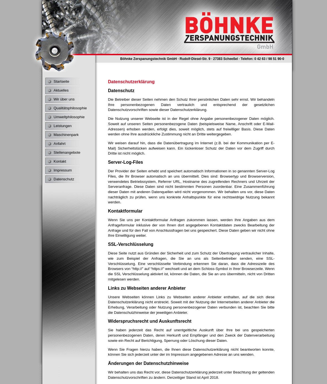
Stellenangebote (67, 152)
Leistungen (63, 126)
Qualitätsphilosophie (70, 108)
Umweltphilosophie (69, 117)
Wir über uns (64, 99)
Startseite (61, 81)
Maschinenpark (66, 135)
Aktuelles (61, 90)
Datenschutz (64, 179)
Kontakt (60, 161)
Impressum (63, 170)
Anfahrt (60, 144)
